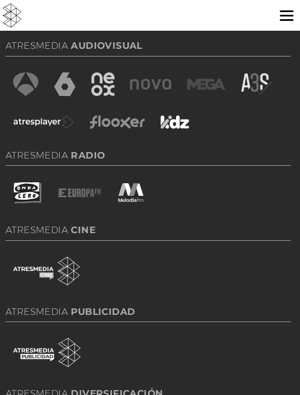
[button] (282, 15)
